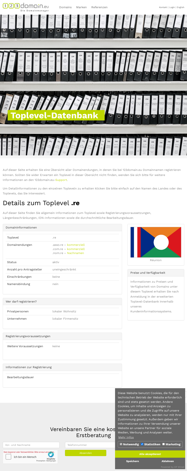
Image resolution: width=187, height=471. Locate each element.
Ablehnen (168, 461)
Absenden (85, 452)
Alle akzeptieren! (150, 454)
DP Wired (179, 467)
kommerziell (76, 245)
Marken (81, 7)
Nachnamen (75, 253)
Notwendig (129, 444)
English (180, 7)
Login (172, 7)
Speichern (132, 461)
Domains (65, 7)
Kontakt (163, 7)
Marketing (171, 444)
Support (61, 180)
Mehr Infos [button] (126, 437)
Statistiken (150, 444)
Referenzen (99, 7)
